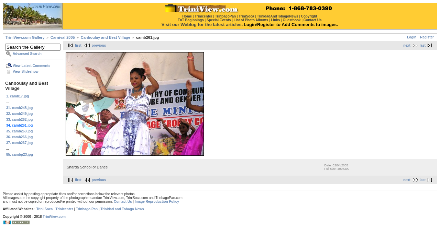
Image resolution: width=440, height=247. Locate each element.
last (423, 45)
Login (411, 37)
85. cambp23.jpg (19, 154)
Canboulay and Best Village (105, 37)
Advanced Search (27, 54)
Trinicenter (64, 209)
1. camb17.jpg (17, 96)
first (78, 45)
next (406, 45)
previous (99, 45)
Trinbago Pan (87, 209)
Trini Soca (44, 209)
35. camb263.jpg (19, 131)
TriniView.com (54, 217)
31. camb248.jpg (19, 108)
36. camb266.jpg (19, 137)
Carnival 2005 (63, 37)
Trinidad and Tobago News (122, 209)
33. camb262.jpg (19, 119)
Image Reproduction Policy (157, 201)
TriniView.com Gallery (25, 37)
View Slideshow (25, 71)
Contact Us (123, 201)
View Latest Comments (31, 66)
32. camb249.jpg (19, 114)
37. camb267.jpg (19, 143)
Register (427, 37)
